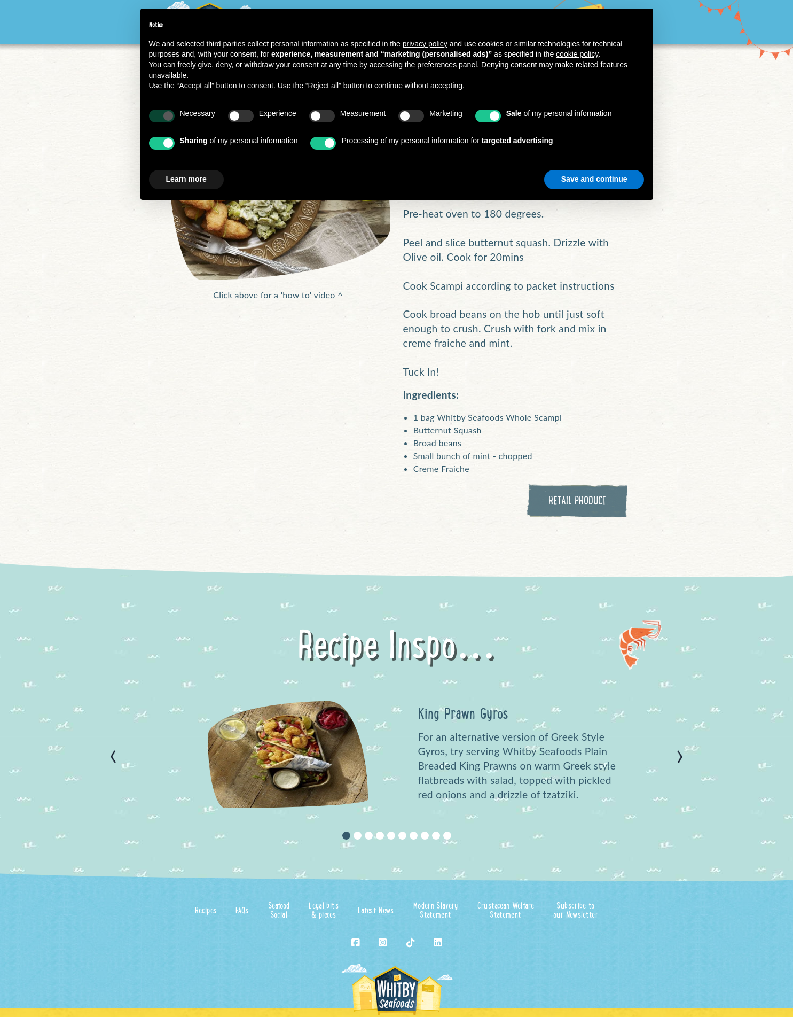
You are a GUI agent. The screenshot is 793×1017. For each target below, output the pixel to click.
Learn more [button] (186, 179)
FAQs (241, 911)
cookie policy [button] (577, 54)
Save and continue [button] (594, 179)
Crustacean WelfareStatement (505, 911)
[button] (113, 756)
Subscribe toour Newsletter (575, 911)
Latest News (376, 911)
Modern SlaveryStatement (435, 911)
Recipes (205, 911)
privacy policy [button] (425, 44)
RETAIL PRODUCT (577, 501)
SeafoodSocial (278, 911)
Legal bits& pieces (324, 911)
